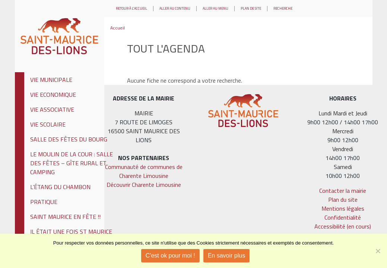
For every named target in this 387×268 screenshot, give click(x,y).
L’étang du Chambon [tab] (60, 186)
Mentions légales (342, 208)
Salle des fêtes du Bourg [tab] (68, 139)
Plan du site (343, 199)
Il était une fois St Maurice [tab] (71, 231)
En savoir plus (226, 255)
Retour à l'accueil (131, 8)
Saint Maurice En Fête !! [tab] (65, 216)
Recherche (282, 8)
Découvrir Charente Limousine (144, 184)
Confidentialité (342, 217)
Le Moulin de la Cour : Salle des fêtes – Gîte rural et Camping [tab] (71, 163)
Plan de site (251, 8)
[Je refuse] (377, 251)
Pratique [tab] (43, 201)
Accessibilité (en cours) (342, 226)
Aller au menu (215, 8)
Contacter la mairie (342, 190)
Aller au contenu (174, 8)
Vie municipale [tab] (51, 79)
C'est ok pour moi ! (170, 255)
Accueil (117, 27)
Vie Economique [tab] (53, 94)
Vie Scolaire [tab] (48, 124)
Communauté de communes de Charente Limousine (144, 171)
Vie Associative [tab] (52, 109)
